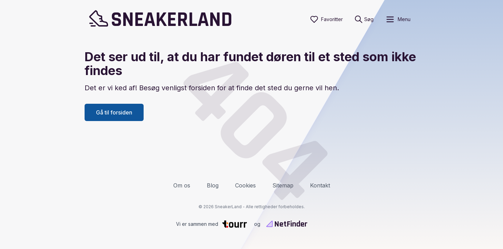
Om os (181, 185)
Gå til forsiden (114, 112)
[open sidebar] (398, 19)
